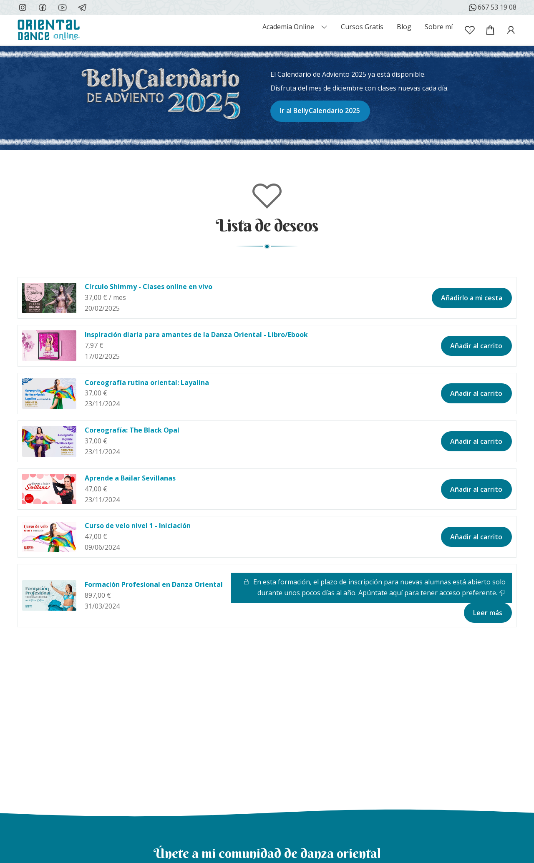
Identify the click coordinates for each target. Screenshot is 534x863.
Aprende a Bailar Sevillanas (130, 478)
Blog (404, 26)
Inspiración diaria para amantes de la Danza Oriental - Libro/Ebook (196, 334)
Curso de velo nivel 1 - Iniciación (138, 525)
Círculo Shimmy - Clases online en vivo (148, 286)
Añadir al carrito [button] (476, 345)
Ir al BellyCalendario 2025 (320, 110)
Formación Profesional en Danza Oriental (154, 584)
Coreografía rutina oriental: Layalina (147, 382)
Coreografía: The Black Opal (132, 430)
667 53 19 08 (492, 8)
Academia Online (288, 26)
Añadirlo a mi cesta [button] (471, 297)
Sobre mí (439, 26)
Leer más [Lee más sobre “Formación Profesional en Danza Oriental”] (487, 612)
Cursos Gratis (362, 26)
